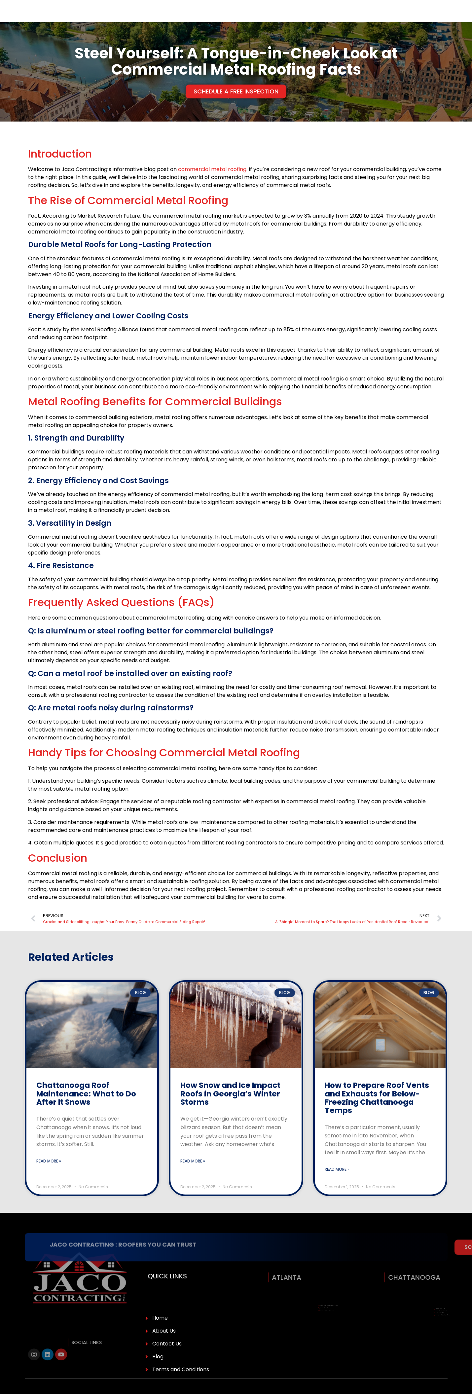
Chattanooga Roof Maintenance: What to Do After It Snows (86, 1108)
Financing (159, 18)
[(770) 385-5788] (361, 18)
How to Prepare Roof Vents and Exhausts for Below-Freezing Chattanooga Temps (377, 1112)
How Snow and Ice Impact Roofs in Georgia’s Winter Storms (230, 1108)
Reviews (232, 18)
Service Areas (197, 18)
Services (123, 18)
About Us (86, 18)
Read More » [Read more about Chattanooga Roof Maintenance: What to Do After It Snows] (48, 1175)
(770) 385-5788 (386, 18)
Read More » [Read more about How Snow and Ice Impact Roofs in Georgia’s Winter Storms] (192, 1175)
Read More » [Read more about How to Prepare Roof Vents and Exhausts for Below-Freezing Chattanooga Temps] (337, 1183)
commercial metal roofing (212, 183)
